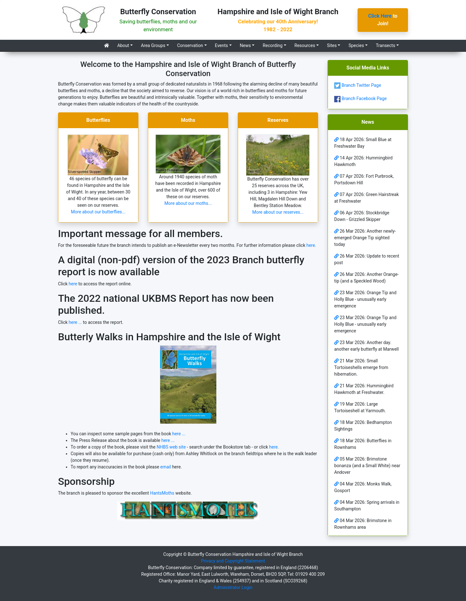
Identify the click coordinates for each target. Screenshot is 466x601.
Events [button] (221, 45)
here (73, 283)
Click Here (380, 16)
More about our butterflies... (98, 211)
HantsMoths (162, 493)
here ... (75, 322)
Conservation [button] (190, 45)
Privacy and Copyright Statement (233, 560)
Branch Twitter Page (357, 85)
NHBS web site (172, 446)
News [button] (245, 45)
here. (311, 245)
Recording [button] (273, 45)
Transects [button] (385, 45)
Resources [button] (304, 45)
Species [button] (356, 45)
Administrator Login (233, 587)
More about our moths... (188, 203)
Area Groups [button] (153, 45)
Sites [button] (332, 45)
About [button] (123, 45)
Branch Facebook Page (360, 98)
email (165, 466)
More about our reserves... (278, 212)
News (368, 122)
